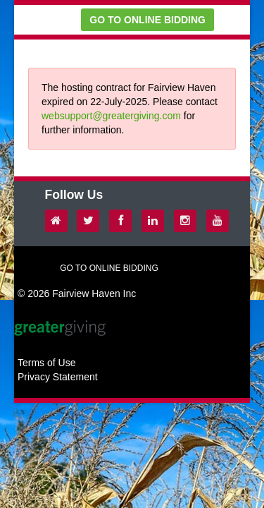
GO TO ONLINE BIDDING (147, 19)
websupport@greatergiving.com (111, 115)
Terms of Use (46, 362)
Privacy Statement (58, 376)
